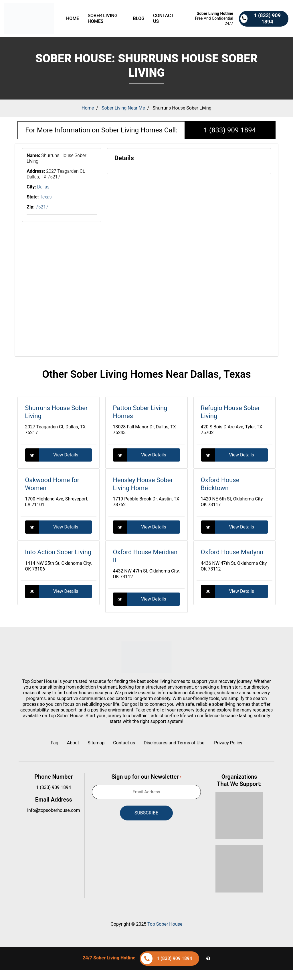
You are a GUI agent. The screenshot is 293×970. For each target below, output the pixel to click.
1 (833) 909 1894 (229, 130)
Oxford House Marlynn (232, 552)
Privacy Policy (228, 743)
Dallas (43, 187)
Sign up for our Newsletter (146, 776)
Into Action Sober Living (58, 552)
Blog (138, 18)
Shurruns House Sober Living (182, 108)
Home (72, 18)
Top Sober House (164, 924)
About (73, 743)
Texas (46, 197)
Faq (54, 743)
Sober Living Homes (102, 18)
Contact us (163, 18)
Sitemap (96, 743)
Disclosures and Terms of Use (174, 743)
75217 (42, 207)
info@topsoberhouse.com (53, 810)
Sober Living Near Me (123, 108)
